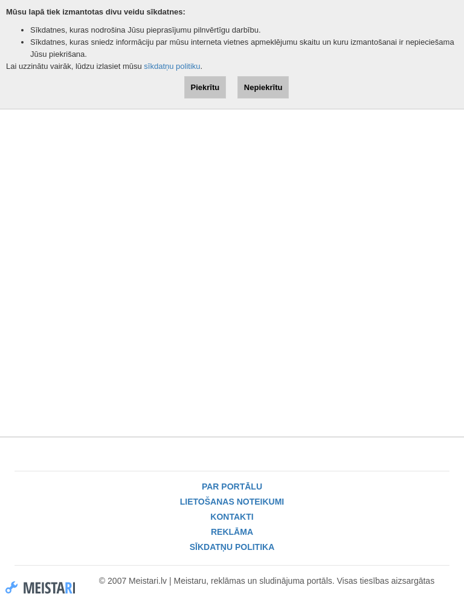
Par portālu (232, 486)
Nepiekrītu (263, 87)
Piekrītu (205, 87)
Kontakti (231, 517)
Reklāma (232, 532)
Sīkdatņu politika (232, 547)
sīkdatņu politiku (172, 66)
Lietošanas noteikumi (232, 501)
